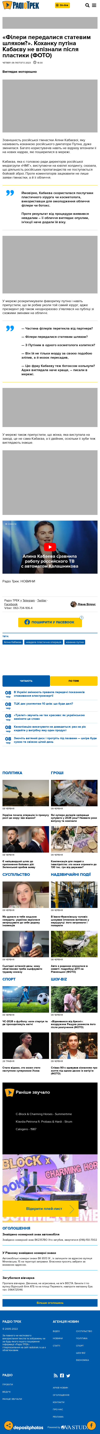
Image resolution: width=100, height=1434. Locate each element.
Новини (58, 1338)
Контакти (58, 1402)
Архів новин (60, 1387)
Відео (56, 1331)
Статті (56, 1345)
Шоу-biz (59, 979)
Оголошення (16, 1228)
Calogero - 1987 (26, 1129)
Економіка (82, 1360)
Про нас (58, 1409)
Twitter (41, 600)
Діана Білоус (87, 604)
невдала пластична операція (43, 642)
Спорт (9, 979)
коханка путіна (75, 642)
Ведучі (6, 1392)
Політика (12, 773)
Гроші (57, 773)
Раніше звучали (12, 1399)
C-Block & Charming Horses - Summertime (44, 1114)
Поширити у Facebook (57, 621)
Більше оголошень (50, 1303)
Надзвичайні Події (71, 874)
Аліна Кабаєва (12, 642)
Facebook (10, 604)
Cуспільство (16, 874)
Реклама (58, 1416)
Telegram (29, 600)
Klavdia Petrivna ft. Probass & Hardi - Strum (44, 1122)
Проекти (7, 1384)
